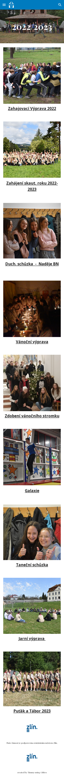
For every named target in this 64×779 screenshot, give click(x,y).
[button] (4, 4)
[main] (32, 26)
